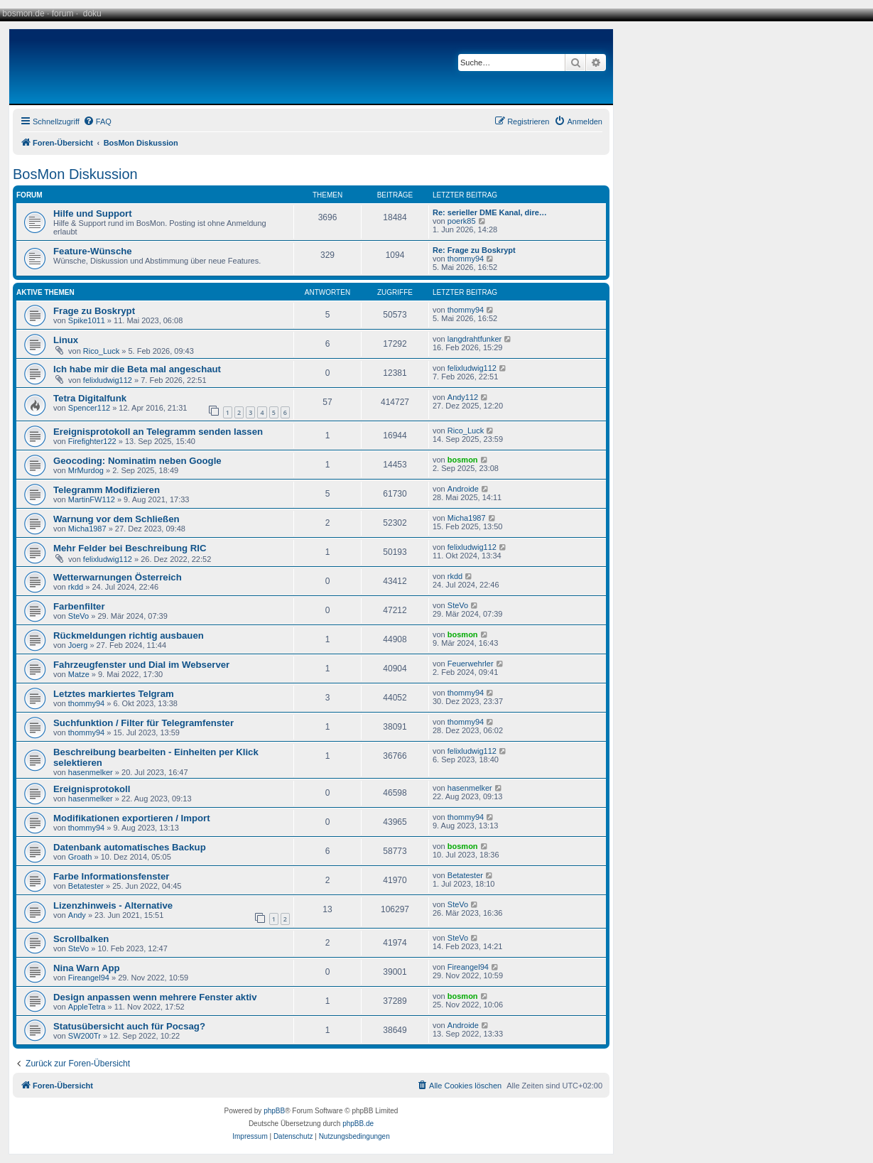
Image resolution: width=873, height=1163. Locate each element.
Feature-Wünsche (92, 251)
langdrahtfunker (474, 339)
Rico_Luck (101, 351)
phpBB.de (358, 1123)
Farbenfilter (79, 606)
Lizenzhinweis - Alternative (113, 905)
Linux (65, 340)
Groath (80, 857)
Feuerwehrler (471, 663)
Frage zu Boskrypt (94, 310)
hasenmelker (90, 772)
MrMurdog (86, 470)
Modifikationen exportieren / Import (131, 818)
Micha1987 (87, 528)
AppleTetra (87, 1006)
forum (63, 13)
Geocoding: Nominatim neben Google (137, 460)
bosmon (463, 459)
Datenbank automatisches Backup (129, 847)
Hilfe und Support (92, 213)
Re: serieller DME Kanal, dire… (490, 212)
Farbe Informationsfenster (111, 876)
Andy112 (463, 397)
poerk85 (462, 221)
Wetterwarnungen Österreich (117, 577)
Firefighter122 (92, 441)
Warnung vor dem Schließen (116, 519)
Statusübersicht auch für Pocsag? (129, 1026)
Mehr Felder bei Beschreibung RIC (129, 548)
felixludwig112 (107, 380)
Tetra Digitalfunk (89, 398)
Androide (463, 489)
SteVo (78, 616)
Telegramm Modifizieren (106, 490)
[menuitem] (97, 121)
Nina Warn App (86, 968)
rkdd (75, 587)
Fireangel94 (88, 977)
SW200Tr (84, 1036)
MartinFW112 (91, 499)
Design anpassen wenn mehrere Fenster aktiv (155, 997)
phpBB (274, 1111)
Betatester (86, 886)
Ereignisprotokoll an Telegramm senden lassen (158, 431)
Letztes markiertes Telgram (113, 693)
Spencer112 (89, 408)
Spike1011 (86, 320)
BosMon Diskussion (75, 174)
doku (92, 13)
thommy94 (466, 258)
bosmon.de (23, 13)
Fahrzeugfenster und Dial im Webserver (141, 664)
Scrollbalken (81, 939)
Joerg (78, 645)
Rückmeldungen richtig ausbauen (128, 635)
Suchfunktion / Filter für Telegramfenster (143, 723)
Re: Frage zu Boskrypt (474, 250)
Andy (77, 915)
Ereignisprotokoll (91, 789)
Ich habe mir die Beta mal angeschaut (137, 369)
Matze (79, 674)
